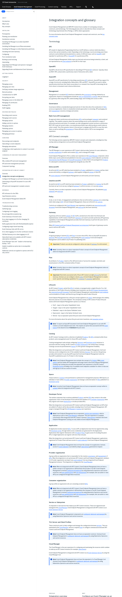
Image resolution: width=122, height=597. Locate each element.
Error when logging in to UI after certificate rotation (17, 232)
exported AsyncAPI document (60, 292)
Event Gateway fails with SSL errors (13, 229)
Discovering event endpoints (10, 141)
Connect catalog (53, 7)
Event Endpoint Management (23, 7)
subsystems (82, 549)
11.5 (3, 11)
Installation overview (8, 39)
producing (81, 279)
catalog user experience (91, 413)
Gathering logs (6, 209)
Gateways (78, 218)
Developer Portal (58, 366)
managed (95, 119)
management (56, 111)
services (99, 525)
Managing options (7, 120)
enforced (60, 191)
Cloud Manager (88, 462)
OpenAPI (99, 54)
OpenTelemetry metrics (9, 196)
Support (78, 7)
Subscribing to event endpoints (11, 144)
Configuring (5, 54)
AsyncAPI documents (75, 160)
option (90, 298)
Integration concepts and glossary (13, 176)
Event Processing (40, 7)
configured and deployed (74, 470)
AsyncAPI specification (64, 237)
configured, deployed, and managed (94, 514)
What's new (5, 24)
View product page (22, 2)
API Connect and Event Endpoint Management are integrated (70, 225)
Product (83, 170)
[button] (86, 7)
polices (101, 186)
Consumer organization (97, 399)
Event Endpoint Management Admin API (14, 199)
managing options (97, 319)
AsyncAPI (72, 56)
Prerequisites (6, 34)
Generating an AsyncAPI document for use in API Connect (16, 182)
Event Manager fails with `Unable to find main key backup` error (17, 242)
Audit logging (6, 108)
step (81, 527)
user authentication (67, 472)
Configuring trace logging (9, 211)
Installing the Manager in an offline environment (16, 46)
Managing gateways (8, 134)
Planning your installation (9, 36)
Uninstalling (5, 62)
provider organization (55, 152)
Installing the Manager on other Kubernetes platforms (18, 49)
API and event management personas (13, 163)
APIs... (71, 7)
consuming (89, 279)
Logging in (5, 77)
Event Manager (93, 156)
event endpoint (66, 61)
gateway (71, 172)
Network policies (7, 92)
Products (105, 160)
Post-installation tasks (9, 57)
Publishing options (7, 128)
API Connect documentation (99, 290)
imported (51, 237)
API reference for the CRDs (10, 193)
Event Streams (6, 7)
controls (100, 202)
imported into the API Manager (58, 160)
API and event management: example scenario (16, 186)
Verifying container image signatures (13, 89)
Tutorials (63, 7)
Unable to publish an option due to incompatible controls (16, 247)
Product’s (78, 433)
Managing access (7, 84)
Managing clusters (7, 126)
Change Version (10, 11)
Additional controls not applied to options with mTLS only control (17, 251)
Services (87, 352)
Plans (73, 236)
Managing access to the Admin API (12, 100)
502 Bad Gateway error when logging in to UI (15, 234)
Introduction (6, 21)
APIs (105, 107)
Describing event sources (9, 115)
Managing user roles (8, 87)
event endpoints (86, 158)
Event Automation (9, 2)
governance (87, 94)
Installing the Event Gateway (11, 51)
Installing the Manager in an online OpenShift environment (15, 43)
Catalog (97, 170)
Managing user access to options (12, 131)
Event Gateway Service (56, 510)
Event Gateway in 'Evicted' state (12, 217)
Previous (52, 593)
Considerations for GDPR (9, 95)
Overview (5, 158)
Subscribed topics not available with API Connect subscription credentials (16, 238)
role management (81, 472)
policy (81, 277)
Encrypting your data (8, 97)
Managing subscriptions (9, 146)
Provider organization (81, 344)
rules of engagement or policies (88, 96)
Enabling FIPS (6, 105)
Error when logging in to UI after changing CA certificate (15, 220)
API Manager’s (71, 409)
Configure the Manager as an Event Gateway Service (17, 179)
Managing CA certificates (9, 102)
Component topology (8, 166)
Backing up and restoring (9, 59)
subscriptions (85, 447)
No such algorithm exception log (11, 214)
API (91, 70)
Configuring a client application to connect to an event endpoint (18, 150)
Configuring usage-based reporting (12, 226)
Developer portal (91, 342)
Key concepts (6, 26)
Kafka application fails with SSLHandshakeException (17, 224)
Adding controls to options (10, 123)
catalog (55, 388)
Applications (67, 401)
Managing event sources (9, 118)
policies (91, 172)
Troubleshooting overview (10, 206)
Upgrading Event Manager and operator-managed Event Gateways (17, 66)
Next (83, 593)
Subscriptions (91, 417)
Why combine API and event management (14, 161)
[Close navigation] (34, 11)
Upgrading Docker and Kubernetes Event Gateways (17, 69)
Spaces (73, 346)
